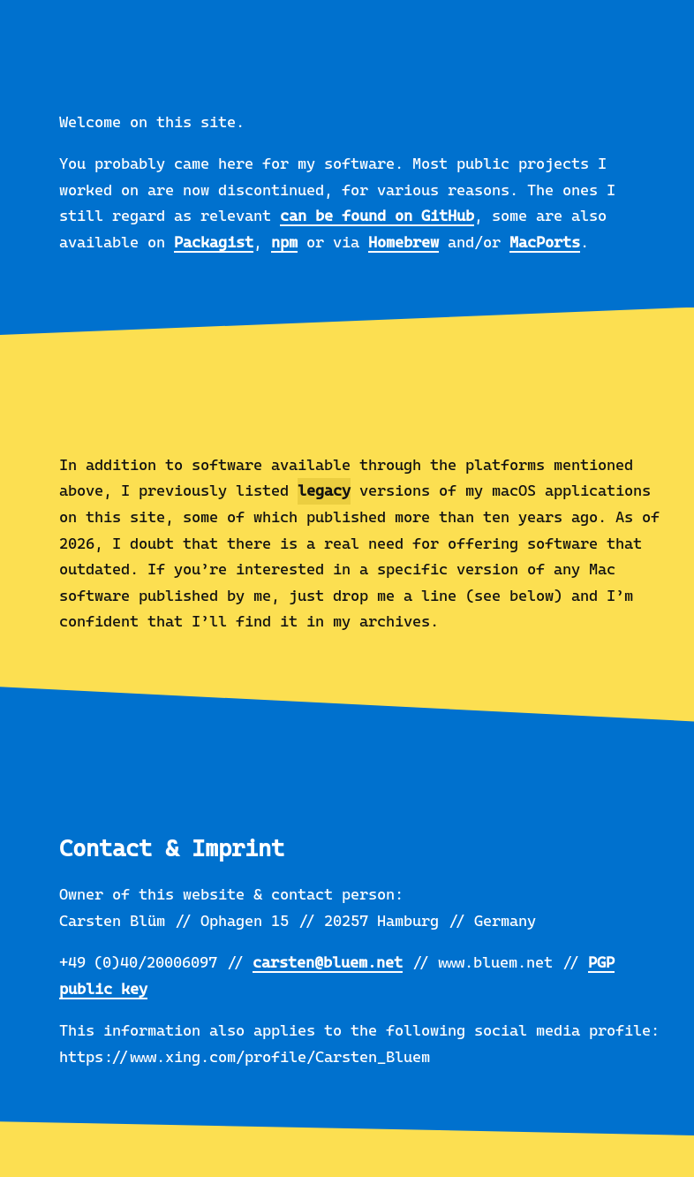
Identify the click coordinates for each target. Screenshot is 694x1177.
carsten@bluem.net (328, 962)
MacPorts (544, 242)
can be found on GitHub (377, 215)
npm (284, 242)
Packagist (213, 242)
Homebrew (403, 242)
